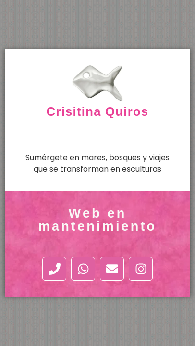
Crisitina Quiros (98, 111)
